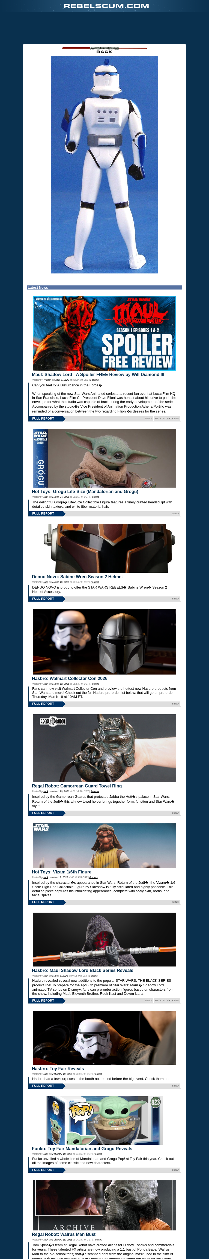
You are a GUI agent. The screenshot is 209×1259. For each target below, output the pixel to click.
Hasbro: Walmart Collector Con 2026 (70, 678)
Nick (45, 496)
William (47, 379)
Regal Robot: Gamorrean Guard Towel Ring (77, 786)
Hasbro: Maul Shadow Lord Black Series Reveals (82, 970)
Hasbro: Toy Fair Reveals (58, 1068)
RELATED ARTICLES (167, 418)
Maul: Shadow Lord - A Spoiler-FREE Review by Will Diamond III (98, 374)
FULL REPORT (43, 418)
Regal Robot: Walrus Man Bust (63, 1234)
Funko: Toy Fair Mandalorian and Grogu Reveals (82, 1148)
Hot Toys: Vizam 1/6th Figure (61, 872)
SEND (148, 418)
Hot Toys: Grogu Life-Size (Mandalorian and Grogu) (85, 491)
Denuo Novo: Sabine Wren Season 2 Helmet (77, 576)
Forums (94, 379)
